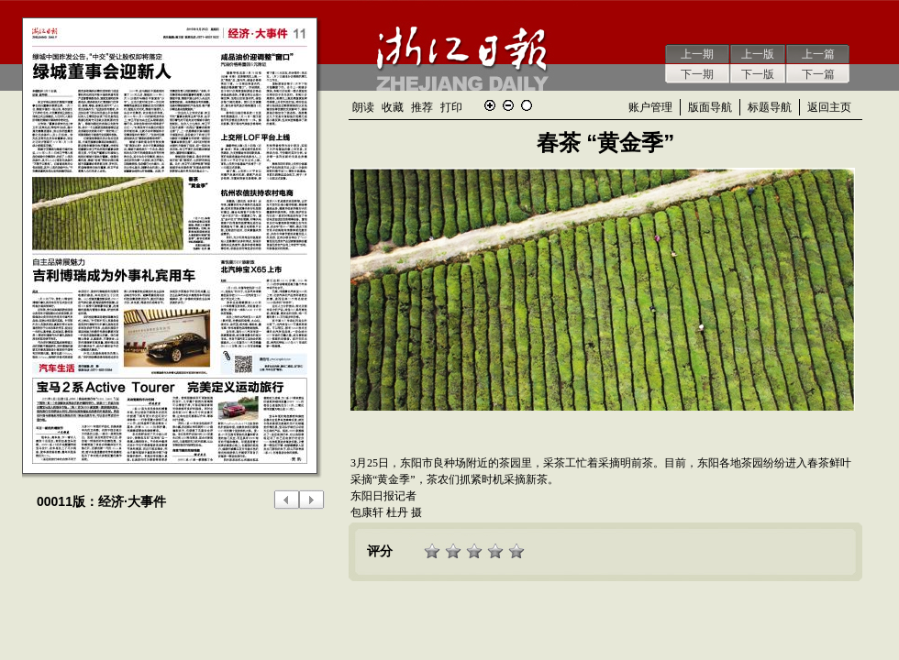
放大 (489, 105)
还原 (526, 105)
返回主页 (829, 107)
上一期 (697, 54)
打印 (451, 107)
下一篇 (818, 74)
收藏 (393, 107)
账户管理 (650, 107)
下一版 (757, 74)
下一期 (697, 74)
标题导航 (770, 107)
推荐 (422, 107)
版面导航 (710, 107)
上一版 (757, 54)
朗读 (363, 107)
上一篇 (818, 54)
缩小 (508, 105)
